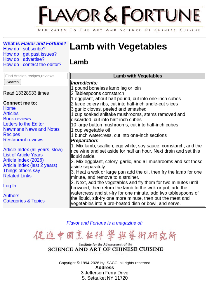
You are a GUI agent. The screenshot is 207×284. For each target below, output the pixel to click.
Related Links (17, 175)
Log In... (11, 185)
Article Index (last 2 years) (30, 165)
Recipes (11, 134)
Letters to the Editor (23, 123)
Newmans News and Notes (31, 129)
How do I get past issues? (30, 54)
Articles (10, 113)
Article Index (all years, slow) (33, 149)
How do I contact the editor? (32, 64)
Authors (11, 195)
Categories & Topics (24, 200)
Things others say (21, 170)
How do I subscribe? (24, 48)
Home (9, 108)
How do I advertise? (23, 59)
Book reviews (17, 118)
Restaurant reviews (23, 139)
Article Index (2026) (23, 160)
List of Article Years (23, 154)
